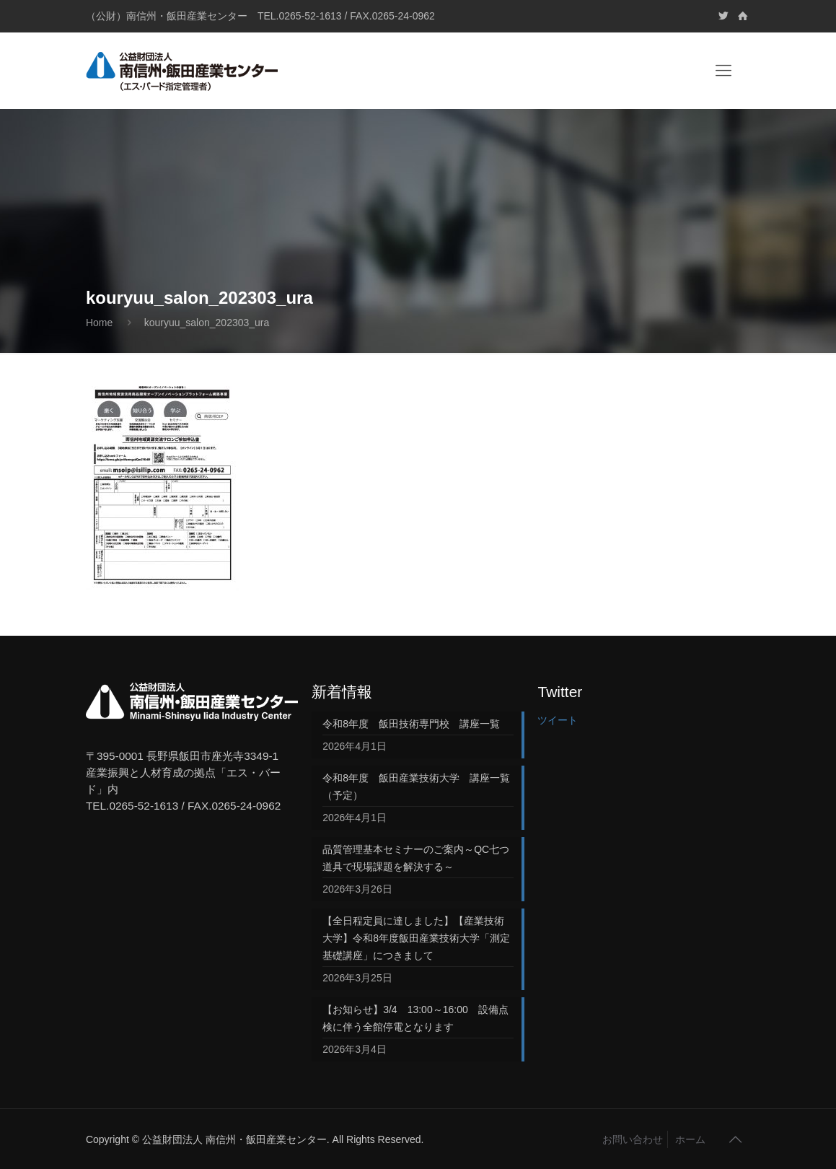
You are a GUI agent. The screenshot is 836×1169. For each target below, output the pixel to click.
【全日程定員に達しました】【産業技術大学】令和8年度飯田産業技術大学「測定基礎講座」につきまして (416, 938)
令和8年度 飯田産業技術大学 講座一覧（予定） (416, 786)
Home (99, 322)
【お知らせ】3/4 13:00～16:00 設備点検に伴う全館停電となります (415, 1018)
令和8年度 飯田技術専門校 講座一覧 (411, 724)
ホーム (690, 1139)
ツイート (557, 720)
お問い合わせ (632, 1139)
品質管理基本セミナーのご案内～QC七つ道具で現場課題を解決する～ (415, 858)
